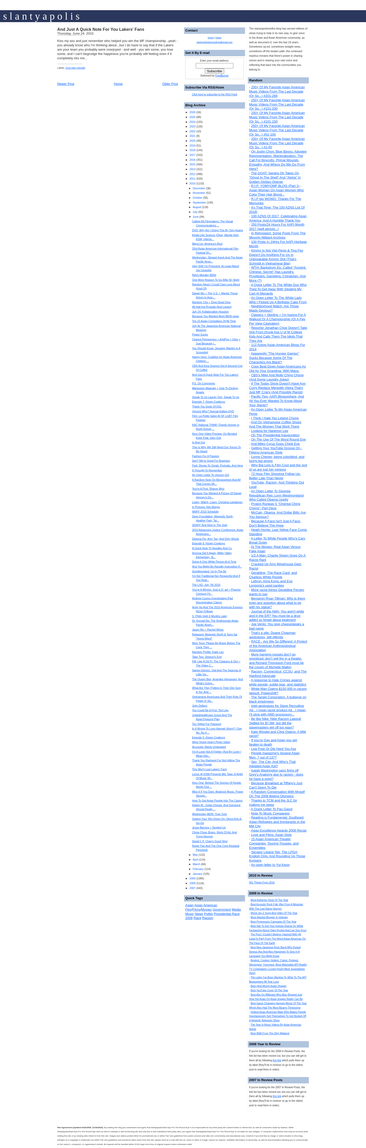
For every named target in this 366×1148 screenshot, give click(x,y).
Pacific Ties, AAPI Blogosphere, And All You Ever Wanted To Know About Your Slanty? (276, 401)
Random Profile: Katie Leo (208, 651)
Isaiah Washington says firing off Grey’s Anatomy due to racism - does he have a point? (276, 774)
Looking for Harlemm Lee (269, 431)
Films (196, 909)
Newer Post (65, 84)
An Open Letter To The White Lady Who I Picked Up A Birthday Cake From (278, 300)
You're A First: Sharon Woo (208, 488)
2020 (192, 140)
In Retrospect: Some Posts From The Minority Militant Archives (277, 235)
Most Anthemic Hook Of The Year (269, 900)
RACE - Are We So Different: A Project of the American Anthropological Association (278, 646)
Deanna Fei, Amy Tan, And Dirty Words (215, 538)
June (196, 216)
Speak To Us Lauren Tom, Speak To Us (215, 397)
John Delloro (199, 705)
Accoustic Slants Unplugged (209, 746)
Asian (189, 905)
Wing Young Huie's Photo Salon (211, 742)
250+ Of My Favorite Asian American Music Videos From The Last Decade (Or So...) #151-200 (277, 104)
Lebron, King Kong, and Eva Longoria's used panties (271, 583)
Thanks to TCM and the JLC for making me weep (273, 802)
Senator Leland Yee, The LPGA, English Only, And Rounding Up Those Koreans (277, 856)
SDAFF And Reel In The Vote (209, 525)
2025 (192, 117)
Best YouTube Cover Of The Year (269, 990)
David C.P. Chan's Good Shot (209, 841)
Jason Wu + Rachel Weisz (208, 629)
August (197, 207)
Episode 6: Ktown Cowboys (208, 543)
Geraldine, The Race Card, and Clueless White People (273, 575)
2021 (192, 135)
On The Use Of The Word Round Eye (278, 439)
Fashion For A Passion (205, 456)
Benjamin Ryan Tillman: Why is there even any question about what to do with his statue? (277, 603)
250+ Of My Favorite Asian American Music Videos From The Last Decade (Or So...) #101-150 (277, 117)
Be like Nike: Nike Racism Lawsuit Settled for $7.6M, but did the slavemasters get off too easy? (275, 723)
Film (188, 909)
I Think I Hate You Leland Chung (275, 418)
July (195, 211)
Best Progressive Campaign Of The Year (273, 921)
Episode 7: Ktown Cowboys (208, 401)
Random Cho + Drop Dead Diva (211, 302)
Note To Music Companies (270, 813)
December (199, 188)
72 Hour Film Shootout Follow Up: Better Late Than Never (275, 476)
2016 (192, 159)
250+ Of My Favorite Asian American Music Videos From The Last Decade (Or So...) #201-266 (277, 91)
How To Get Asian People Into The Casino (217, 800)
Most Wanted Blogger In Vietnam (269, 917)
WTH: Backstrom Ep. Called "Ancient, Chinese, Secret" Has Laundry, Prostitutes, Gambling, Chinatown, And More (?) (277, 274)
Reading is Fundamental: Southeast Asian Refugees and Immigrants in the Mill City (277, 822)
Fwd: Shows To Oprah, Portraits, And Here (217, 465)
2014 (192, 169)
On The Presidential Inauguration (275, 435)
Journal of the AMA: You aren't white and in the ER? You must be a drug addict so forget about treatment (276, 615)
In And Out (198, 442)
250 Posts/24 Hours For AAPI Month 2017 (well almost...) (276, 227)
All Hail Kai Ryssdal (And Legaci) (212, 306)
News (199, 914)
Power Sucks (200, 334)
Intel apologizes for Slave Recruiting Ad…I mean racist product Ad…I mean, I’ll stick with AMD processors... (277, 710)
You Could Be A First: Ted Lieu (210, 710)
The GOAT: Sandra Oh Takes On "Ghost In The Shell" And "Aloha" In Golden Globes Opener (275, 177)
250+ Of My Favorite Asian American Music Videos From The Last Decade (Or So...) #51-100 (277, 130)
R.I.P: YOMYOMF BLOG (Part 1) (275, 186)
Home (118, 84)
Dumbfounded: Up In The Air (209, 571)
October (197, 197)
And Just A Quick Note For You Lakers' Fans (100, 29)
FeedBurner (222, 75)
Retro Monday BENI (204, 275)
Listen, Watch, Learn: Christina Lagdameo (217, 502)
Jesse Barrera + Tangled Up (209, 827)
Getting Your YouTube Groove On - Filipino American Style (275, 450)
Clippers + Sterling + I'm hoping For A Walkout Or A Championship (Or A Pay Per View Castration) (277, 319)
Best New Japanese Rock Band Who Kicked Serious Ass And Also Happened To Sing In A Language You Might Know (275, 951)
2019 (192, 145)
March (196, 864)
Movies (206, 909)
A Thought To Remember (207, 470)
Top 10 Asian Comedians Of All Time (214, 321)
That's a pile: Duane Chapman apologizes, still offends (272, 635)
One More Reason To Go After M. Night (215, 279)
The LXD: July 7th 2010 (206, 584)
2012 (192, 174)
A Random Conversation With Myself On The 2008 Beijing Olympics (277, 794)
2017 (192, 154)
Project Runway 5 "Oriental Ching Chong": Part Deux (274, 506)
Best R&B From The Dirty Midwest (270, 1033)
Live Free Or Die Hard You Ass (273, 749)
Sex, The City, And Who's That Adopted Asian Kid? (272, 764)
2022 (192, 131)
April (195, 859)
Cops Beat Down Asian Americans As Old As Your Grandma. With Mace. (277, 369)
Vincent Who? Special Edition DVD (213, 411)
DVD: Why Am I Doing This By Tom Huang (217, 230)
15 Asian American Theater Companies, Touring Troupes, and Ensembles (274, 843)
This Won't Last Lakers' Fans (209, 769)
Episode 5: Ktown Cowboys (208, 737)
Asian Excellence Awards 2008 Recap (279, 830)
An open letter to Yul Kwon (270, 865)
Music (189, 914)
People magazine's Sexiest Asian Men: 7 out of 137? (274, 755)
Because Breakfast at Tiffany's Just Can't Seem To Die (275, 785)
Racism (207, 918)
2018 (192, 150)
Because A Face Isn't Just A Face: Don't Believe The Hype (275, 523)
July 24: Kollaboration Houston (210, 311)
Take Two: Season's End (207, 656)
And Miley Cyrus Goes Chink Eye (275, 444)
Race (197, 918)
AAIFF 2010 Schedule (205, 511)
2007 (192, 888)
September (199, 202)
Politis (208, 914)
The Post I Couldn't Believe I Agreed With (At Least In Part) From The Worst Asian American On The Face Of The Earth (277, 938)
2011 (192, 178)
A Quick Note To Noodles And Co (212, 548)
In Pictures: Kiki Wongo (206, 506)
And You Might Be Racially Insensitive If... (217, 566)
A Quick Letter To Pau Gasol (271, 809)
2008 (192, 883)
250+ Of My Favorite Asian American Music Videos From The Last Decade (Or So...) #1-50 (277, 143)
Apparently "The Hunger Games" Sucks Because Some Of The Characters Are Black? (274, 358)
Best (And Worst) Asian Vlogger (268, 986)
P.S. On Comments (203, 383)
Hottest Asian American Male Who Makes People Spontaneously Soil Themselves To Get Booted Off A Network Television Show (277, 1016)
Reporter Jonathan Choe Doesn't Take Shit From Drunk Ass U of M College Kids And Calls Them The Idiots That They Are (278, 334)
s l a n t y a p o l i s (41, 16)
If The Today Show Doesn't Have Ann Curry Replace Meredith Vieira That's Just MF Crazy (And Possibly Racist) (277, 388)
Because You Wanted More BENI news (215, 316)
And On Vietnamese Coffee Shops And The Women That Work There (275, 424)
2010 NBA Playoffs (75, 68)
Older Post (170, 84)
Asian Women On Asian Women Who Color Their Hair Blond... (276, 192)
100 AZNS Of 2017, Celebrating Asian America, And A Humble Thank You (278, 218)
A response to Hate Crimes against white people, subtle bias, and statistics (277, 682)
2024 (192, 121)
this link (277, 1060)
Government (222, 909)
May (195, 854)
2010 (192, 183)
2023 (192, 126)
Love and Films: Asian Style (271, 835)
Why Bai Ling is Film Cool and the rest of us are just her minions (278, 467)
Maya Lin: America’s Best (207, 243)
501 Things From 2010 (261, 882)
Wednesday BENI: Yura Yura (209, 814)
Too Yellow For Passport (206, 723)
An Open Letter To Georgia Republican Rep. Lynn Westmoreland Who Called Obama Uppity (276, 495)
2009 (192, 878)
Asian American (205, 905)
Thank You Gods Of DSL (207, 406)
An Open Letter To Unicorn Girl (210, 474)
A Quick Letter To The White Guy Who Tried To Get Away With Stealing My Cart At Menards (278, 289)
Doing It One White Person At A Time (214, 561)
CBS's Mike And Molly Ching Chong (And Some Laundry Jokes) (276, 377)
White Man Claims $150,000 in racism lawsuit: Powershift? (278, 691)
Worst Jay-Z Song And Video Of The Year (274, 913)
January (197, 873)
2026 (192, 112)
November (199, 192)
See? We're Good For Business (211, 460)
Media (236, 909)
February (198, 868)
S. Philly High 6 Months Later (209, 616)
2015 (192, 164)
